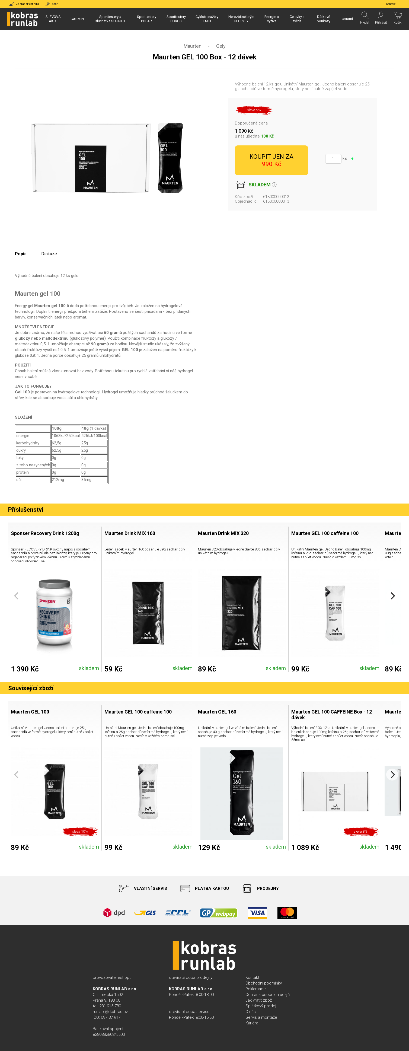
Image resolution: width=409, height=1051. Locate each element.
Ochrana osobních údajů (267, 994)
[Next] (392, 596)
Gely (221, 46)
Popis (21, 253)
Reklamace (255, 988)
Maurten (193, 46)
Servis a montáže (261, 1017)
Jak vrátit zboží (259, 1000)
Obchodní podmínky (263, 983)
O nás (250, 1011)
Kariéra (251, 1023)
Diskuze (49, 253)
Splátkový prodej (260, 1006)
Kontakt (252, 977)
